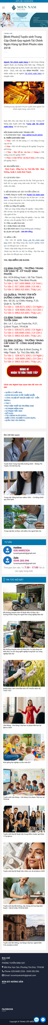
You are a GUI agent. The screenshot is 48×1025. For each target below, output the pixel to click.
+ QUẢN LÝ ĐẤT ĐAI (13, 392)
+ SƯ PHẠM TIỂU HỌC (13, 411)
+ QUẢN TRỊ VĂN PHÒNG (14, 420)
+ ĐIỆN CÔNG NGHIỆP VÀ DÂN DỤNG (20, 418)
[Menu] (3, 7)
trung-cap (8, 33)
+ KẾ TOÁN (8, 413)
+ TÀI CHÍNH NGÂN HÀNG (15, 416)
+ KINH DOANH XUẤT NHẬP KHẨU (19, 395)
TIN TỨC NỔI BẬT (15, 579)
